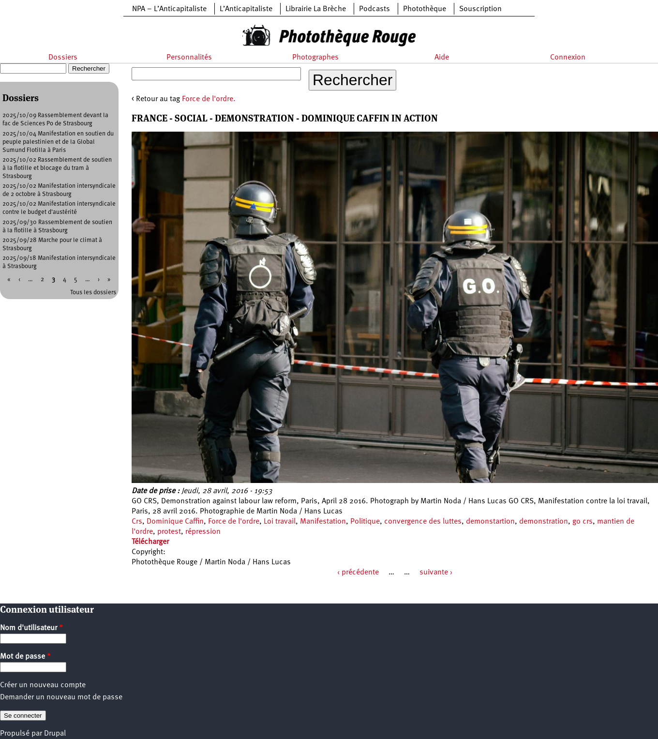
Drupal (55, 734)
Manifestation (323, 522)
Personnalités (189, 57)
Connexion (567, 57)
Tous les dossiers (93, 292)
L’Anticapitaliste (246, 9)
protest (169, 532)
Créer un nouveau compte (43, 685)
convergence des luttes (423, 522)
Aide (441, 57)
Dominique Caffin (175, 522)
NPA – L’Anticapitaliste (169, 9)
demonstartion (490, 522)
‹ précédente (358, 572)
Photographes (315, 57)
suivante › (435, 572)
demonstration (543, 522)
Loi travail (280, 522)
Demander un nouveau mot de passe (61, 697)
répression (203, 532)
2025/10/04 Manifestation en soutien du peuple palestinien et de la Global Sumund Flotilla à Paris (58, 142)
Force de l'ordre (233, 522)
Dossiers (62, 57)
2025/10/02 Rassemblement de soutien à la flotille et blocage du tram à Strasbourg (57, 168)
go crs (582, 522)
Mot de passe (25, 657)
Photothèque (424, 9)
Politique (365, 522)
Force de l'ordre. (209, 99)
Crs (137, 522)
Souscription (480, 9)
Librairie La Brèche (315, 9)
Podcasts (374, 9)
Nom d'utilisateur (31, 628)
